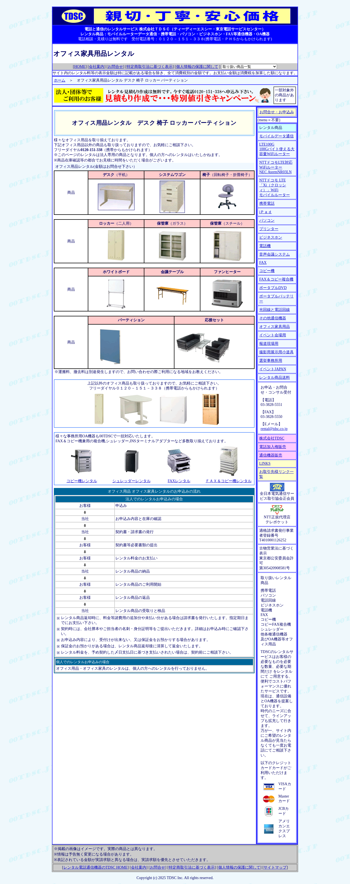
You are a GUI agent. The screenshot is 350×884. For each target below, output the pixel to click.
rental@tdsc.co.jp (274, 429)
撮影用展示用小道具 (276, 352)
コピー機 (267, 271)
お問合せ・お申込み (276, 112)
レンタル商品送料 (274, 377)
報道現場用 (268, 344)
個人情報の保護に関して (197, 67)
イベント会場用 (272, 335)
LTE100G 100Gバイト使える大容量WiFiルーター (276, 149)
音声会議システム (274, 254)
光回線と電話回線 (274, 310)
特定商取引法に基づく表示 (150, 67)
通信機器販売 (270, 455)
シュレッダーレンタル (131, 481)
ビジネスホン (270, 237)
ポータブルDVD (273, 288)
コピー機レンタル (81, 481)
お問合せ (115, 67)
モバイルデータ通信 (276, 136)
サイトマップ (275, 867)
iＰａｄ (265, 212)
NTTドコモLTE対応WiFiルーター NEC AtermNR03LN (276, 167)
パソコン (267, 220)
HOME (79, 67)
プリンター (268, 229)
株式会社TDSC (271, 438)
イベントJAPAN (272, 369)
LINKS (264, 463)
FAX (263, 263)
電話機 (265, 246)
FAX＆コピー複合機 (276, 279)
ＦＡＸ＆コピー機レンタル (229, 481)
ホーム (59, 80)
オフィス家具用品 (274, 327)
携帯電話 (267, 203)
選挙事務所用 (270, 361)
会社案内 (96, 67)
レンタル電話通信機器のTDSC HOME (95, 867)
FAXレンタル (179, 481)
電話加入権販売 (272, 447)
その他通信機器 (272, 318)
